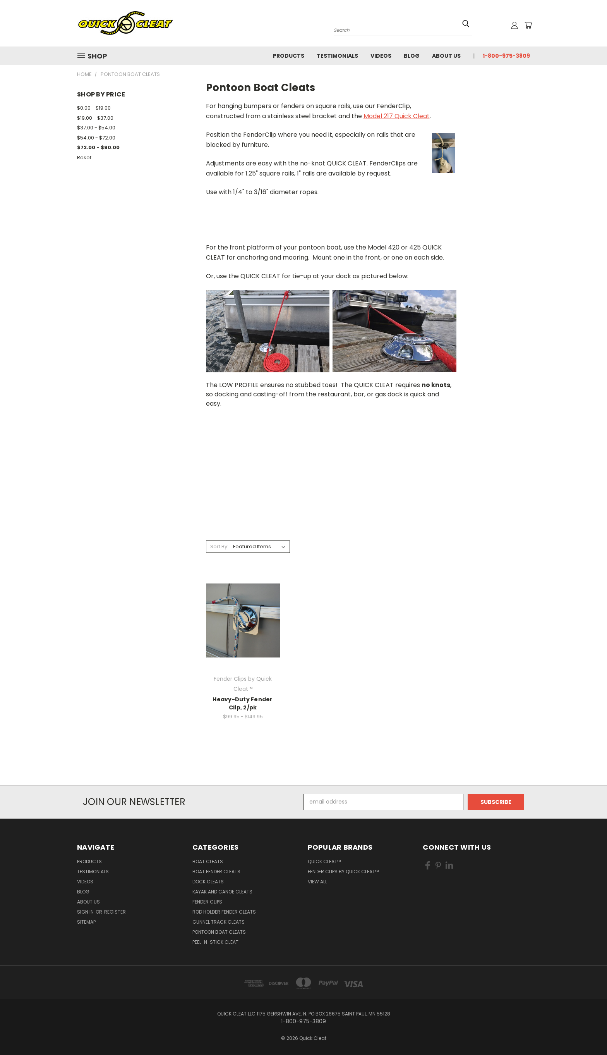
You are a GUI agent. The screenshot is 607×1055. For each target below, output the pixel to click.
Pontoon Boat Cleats (219, 932)
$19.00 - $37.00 (95, 118)
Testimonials (337, 56)
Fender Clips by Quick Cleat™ (343, 871)
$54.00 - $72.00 (96, 137)
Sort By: (219, 546)
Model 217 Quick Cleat (397, 116)
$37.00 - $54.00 (96, 127)
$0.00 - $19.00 (94, 108)
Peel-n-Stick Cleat (215, 942)
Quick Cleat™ (324, 861)
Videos (380, 56)
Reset (84, 157)
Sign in (86, 912)
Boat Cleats (207, 861)
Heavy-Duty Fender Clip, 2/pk (243, 703)
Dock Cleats (208, 881)
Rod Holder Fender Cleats (224, 912)
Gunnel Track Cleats (218, 922)
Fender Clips (207, 901)
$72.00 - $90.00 (98, 147)
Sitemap (86, 922)
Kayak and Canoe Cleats (222, 891)
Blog (412, 56)
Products (288, 56)
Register (115, 912)
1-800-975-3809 (506, 56)
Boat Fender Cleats (216, 871)
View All (317, 881)
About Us (446, 56)
